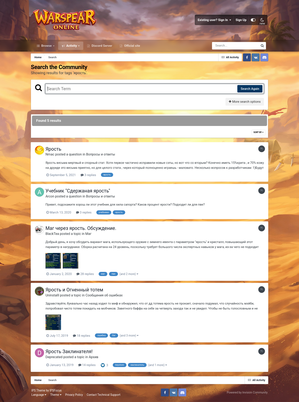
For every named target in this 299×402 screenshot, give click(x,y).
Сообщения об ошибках (107, 296)
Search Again (247, 90)
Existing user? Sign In (213, 20)
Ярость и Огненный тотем (77, 291)
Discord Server (101, 47)
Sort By (256, 134)
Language (40, 395)
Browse (46, 47)
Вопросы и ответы (103, 156)
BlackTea (55, 235)
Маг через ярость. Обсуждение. (84, 230)
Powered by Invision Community (245, 393)
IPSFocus (57, 391)
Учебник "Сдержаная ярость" (81, 192)
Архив (97, 358)
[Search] (223, 47)
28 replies (88, 275)
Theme (57, 395)
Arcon (53, 198)
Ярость (56, 151)
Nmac (53, 156)
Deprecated (57, 358)
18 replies (84, 337)
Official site (131, 47)
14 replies (90, 366)
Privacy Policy (76, 395)
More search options (242, 103)
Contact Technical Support (105, 395)
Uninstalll (55, 296)
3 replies (91, 177)
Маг (91, 235)
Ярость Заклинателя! (72, 352)
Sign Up (239, 21)
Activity (72, 47)
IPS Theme (40, 391)
